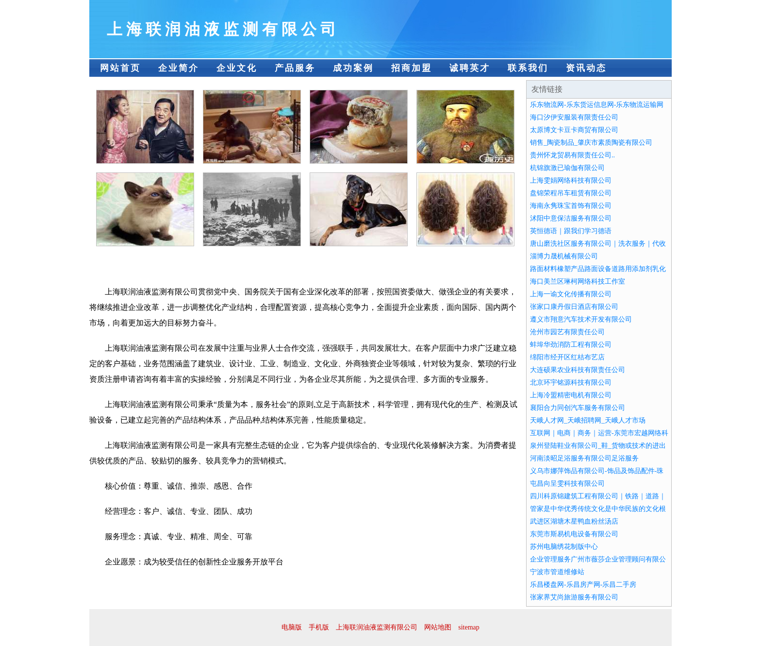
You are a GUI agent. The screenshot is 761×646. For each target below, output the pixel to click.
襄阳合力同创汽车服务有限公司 (577, 407)
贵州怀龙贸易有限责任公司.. (572, 155)
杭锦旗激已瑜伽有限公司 (567, 167)
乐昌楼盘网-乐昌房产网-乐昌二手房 (583, 584)
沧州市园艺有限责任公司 (567, 332)
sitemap (469, 627)
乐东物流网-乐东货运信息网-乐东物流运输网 (596, 104)
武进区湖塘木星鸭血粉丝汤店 (574, 521)
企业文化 (236, 68)
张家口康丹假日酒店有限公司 (574, 306)
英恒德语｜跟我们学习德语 (571, 231)
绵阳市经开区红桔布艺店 (567, 357)
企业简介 (178, 68)
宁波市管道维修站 (557, 572)
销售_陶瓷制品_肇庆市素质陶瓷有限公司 (591, 142)
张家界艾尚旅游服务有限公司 (574, 597)
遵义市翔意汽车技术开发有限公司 (581, 319)
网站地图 (437, 627)
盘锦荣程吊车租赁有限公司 (571, 193)
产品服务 (295, 68)
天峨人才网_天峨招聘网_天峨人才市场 (587, 420)
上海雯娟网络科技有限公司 (571, 180)
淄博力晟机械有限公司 (564, 256)
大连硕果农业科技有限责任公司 (577, 370)
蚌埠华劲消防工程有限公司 (571, 344)
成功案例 (353, 68)
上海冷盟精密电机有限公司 (571, 395)
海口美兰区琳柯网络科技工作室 (577, 281)
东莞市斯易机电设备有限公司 (574, 534)
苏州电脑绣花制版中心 (564, 546)
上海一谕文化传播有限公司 (571, 294)
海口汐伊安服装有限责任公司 (574, 117)
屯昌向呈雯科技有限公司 (567, 483)
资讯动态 (586, 68)
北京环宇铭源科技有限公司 (571, 382)
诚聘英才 (469, 68)
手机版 (319, 627)
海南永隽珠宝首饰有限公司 (571, 205)
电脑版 (291, 627)
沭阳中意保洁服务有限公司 (571, 218)
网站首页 (120, 68)
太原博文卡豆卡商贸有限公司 (574, 130)
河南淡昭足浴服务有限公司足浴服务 (584, 458)
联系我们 (528, 68)
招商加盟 (411, 68)
